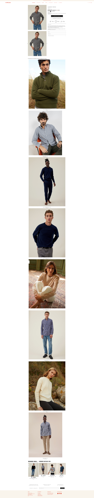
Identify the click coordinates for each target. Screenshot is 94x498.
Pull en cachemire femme (50, 493)
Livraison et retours (51, 35)
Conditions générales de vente (31, 493)
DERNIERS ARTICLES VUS (45, 461)
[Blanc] (42, 475)
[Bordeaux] (33, 477)
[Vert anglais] (35, 477)
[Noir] (34, 477)
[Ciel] (43, 475)
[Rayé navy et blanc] (57, 10)
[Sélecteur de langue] (92, 2)
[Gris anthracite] (51, 10)
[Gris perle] (32, 477)
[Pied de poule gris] (53, 10)
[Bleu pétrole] (62, 475)
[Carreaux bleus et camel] (56, 10)
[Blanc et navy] (50, 475)
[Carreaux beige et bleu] (52, 10)
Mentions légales (30, 494)
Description (49, 24)
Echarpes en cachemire (50, 494)
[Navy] (31, 477)
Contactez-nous (39, 494)
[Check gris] (55, 10)
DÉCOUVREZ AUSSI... (33, 461)
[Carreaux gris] (54, 10)
